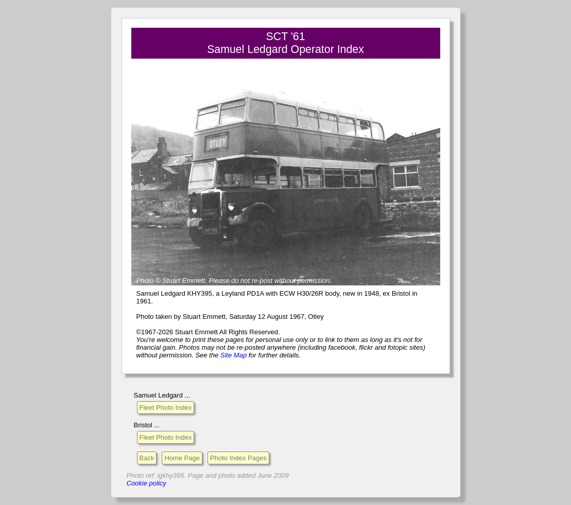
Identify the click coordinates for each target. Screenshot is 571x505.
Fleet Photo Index (166, 407)
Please (219, 280)
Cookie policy (146, 483)
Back (147, 458)
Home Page (182, 458)
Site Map (233, 355)
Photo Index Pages (238, 458)
